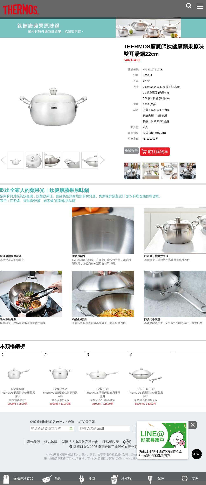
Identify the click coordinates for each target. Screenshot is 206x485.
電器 (82, 478)
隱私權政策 (110, 442)
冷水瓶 (117, 478)
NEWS (197, 454)
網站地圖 (50, 442)
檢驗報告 (131, 150)
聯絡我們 (33, 442)
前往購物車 (155, 151)
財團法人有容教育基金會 (80, 442)
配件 (150, 478)
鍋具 (47, 478)
